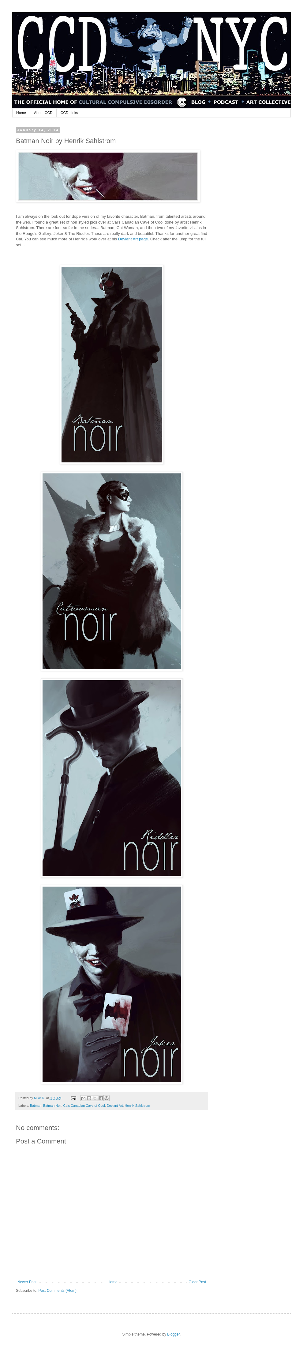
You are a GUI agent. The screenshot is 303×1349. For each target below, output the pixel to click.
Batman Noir (52, 1105)
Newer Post (26, 1282)
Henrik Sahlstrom (137, 1105)
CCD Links (69, 113)
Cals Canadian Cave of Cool (84, 1105)
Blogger (173, 1334)
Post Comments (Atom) (57, 1290)
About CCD (43, 113)
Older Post (197, 1282)
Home (21, 113)
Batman (35, 1105)
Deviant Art (115, 1105)
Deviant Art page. (133, 239)
